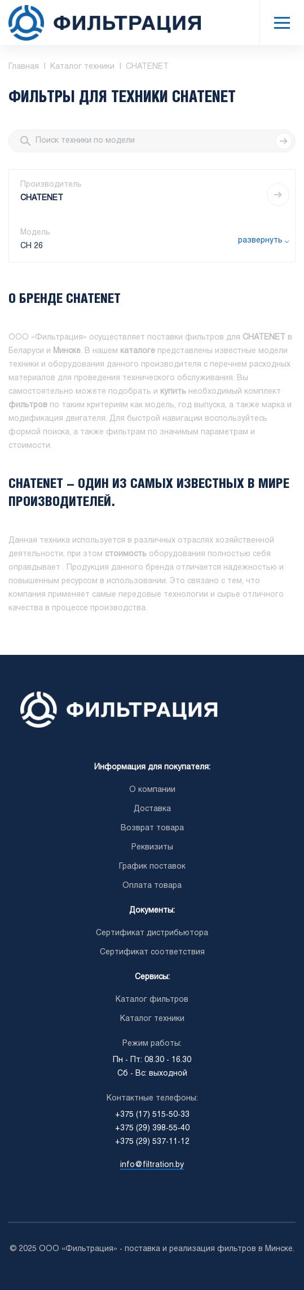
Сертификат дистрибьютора (152, 933)
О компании (152, 790)
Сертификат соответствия (152, 952)
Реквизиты (152, 847)
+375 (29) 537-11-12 (152, 1142)
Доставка (152, 809)
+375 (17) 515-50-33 (152, 1115)
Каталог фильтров (152, 999)
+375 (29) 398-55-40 (152, 1128)
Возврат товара (152, 828)
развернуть (260, 240)
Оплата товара (152, 886)
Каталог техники (152, 1019)
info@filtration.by (152, 1165)
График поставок (152, 866)
